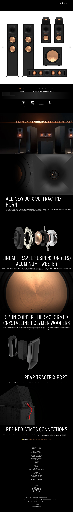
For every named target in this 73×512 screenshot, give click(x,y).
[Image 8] (42, 88)
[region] (36, 47)
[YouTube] (39, 480)
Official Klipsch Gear (36, 455)
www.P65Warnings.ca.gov (46, 439)
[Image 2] (23, 88)
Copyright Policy (36, 476)
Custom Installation (36, 454)
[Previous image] (3, 47)
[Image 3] (26, 88)
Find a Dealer (36, 451)
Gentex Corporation (47, 499)
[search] (67, 3)
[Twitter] (32, 480)
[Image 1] (20, 88)
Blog (36, 464)
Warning (36, 504)
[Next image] (70, 47)
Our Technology (36, 471)
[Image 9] (45, 88)
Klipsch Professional (36, 452)
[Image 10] (48, 88)
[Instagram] (36, 480)
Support (36, 459)
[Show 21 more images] (52, 88)
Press (36, 462)
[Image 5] (33, 88)
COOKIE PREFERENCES (36, 506)
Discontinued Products (36, 458)
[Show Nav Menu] (70, 3)
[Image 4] (30, 88)
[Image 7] (39, 88)
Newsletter (36, 465)
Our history (36, 468)
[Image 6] (36, 88)
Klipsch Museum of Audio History (36, 469)
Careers (36, 472)
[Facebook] (34, 480)
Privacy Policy (36, 473)
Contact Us (36, 461)
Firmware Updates (36, 456)
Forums (36, 466)
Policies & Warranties (36, 475)
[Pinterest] (41, 480)
